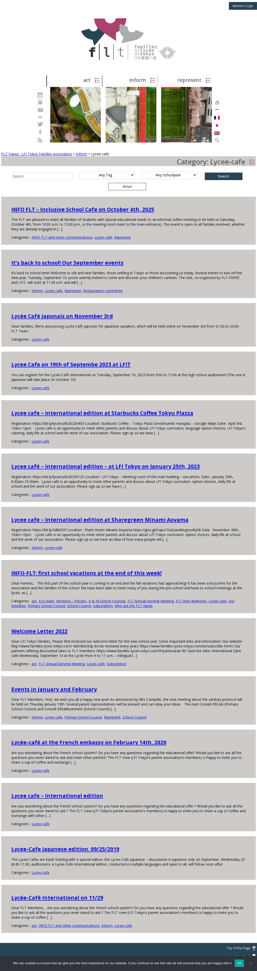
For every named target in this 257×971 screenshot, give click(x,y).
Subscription (103, 605)
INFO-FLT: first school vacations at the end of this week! (86, 573)
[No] (250, 963)
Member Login (243, 6)
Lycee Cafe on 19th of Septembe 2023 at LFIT (71, 364)
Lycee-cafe (103, 237)
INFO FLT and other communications (62, 237)
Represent (122, 237)
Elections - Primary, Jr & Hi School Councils (90, 601)
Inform (37, 290)
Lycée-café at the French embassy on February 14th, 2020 (88, 742)
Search (223, 176)
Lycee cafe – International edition (57, 795)
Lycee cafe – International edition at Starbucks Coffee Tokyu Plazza (102, 413)
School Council (79, 605)
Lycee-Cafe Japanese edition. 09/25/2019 (65, 849)
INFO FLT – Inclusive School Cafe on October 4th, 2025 (82, 209)
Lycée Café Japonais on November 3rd (62, 316)
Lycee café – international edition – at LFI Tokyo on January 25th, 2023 (105, 466)
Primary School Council (46, 605)
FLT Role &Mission (191, 601)
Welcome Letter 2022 (39, 631)
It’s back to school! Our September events (67, 262)
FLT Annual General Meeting (150, 601)
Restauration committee (103, 290)
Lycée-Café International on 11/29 (57, 897)
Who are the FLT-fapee (134, 605)
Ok (239, 963)
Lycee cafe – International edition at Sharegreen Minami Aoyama (99, 519)
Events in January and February (54, 689)
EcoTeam (46, 601)
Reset (127, 187)
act (34, 601)
